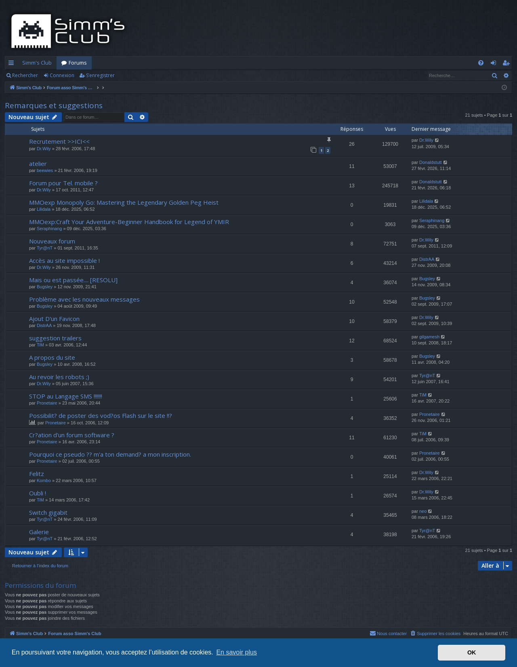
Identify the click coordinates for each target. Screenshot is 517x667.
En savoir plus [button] (236, 652)
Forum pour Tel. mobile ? (63, 183)
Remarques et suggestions (54, 105)
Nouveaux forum (52, 241)
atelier (38, 163)
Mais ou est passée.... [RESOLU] (73, 280)
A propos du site (52, 357)
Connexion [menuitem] (495, 64)
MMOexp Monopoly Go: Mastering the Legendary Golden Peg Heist (124, 202)
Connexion (62, 75)
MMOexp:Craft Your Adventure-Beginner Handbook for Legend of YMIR (129, 222)
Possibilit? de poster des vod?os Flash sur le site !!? (100, 415)
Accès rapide (12, 64)
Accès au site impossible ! (64, 260)
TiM (40, 344)
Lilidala (43, 209)
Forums (78, 62)
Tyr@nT (45, 247)
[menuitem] (481, 62)
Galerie (39, 532)
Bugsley (45, 286)
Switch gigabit (48, 512)
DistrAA (426, 259)
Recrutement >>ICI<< (59, 141)
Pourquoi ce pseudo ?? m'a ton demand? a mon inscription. (110, 454)
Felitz (36, 474)
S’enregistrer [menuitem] (507, 64)
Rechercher (25, 75)
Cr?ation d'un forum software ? (71, 435)
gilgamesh (429, 336)
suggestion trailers (55, 338)
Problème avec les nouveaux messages (84, 299)
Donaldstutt (430, 162)
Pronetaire (47, 403)
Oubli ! (37, 493)
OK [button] (471, 652)
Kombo (44, 480)
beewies (45, 170)
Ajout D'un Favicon (54, 319)
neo (423, 511)
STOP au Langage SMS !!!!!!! (65, 396)
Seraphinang (49, 228)
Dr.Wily (44, 148)
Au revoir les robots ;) (59, 377)
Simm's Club (37, 62)
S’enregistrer (100, 75)
